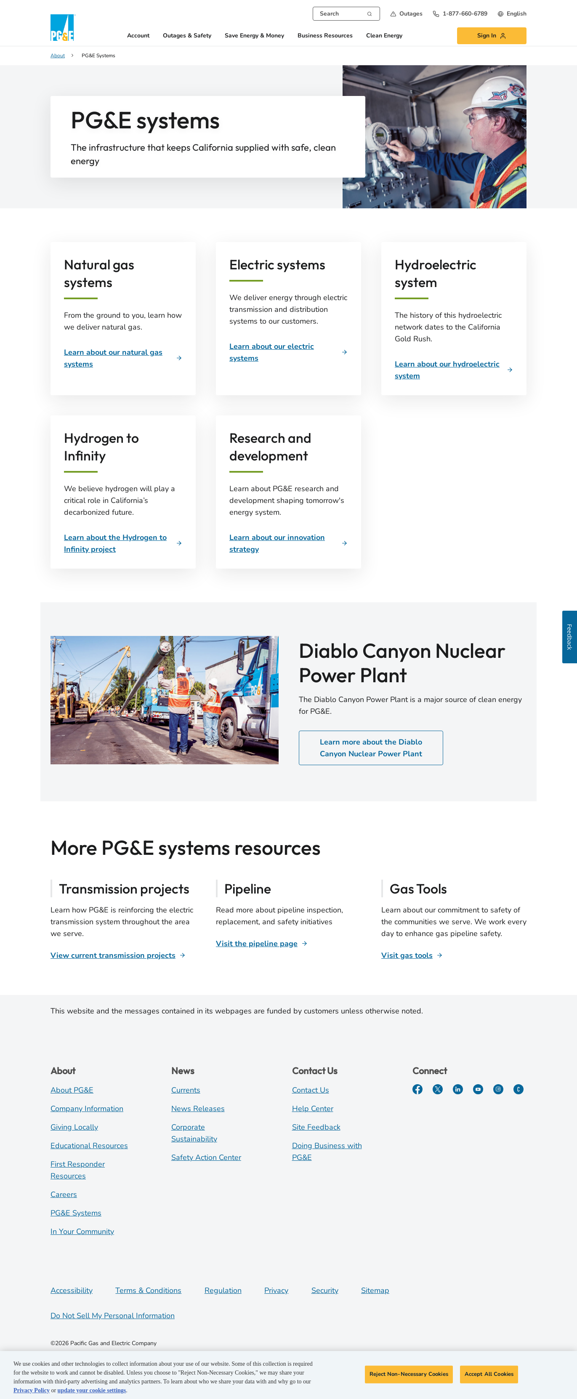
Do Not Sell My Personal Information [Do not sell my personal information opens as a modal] (113, 1316)
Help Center (312, 1109)
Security (324, 1290)
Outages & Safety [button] (187, 36)
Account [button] (138, 36)
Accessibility (72, 1290)
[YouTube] (478, 1089)
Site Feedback (316, 1127)
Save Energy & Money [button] (254, 36)
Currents (185, 1090)
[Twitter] (438, 1089)
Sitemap (375, 1290)
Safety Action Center (206, 1157)
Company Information (87, 1109)
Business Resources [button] (325, 36)
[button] (406, 13)
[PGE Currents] (518, 1089)
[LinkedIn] (458, 1089)
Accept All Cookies (489, 1374)
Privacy (276, 1290)
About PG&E (72, 1090)
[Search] (369, 13)
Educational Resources (89, 1146)
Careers (64, 1194)
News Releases (198, 1109)
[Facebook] (417, 1089)
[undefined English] (511, 13)
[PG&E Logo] (63, 27)
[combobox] (346, 14)
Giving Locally (74, 1127)
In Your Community (82, 1231)
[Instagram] (498, 1089)
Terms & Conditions (148, 1290)
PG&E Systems (76, 1213)
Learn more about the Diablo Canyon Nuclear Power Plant (371, 748)
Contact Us (310, 1090)
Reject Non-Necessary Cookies (409, 1374)
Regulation (223, 1290)
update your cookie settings (92, 1391)
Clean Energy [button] (384, 36)
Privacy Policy (31, 1391)
